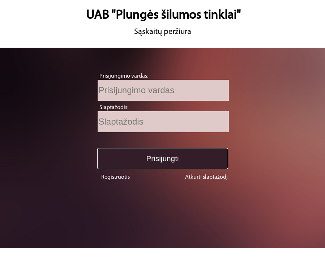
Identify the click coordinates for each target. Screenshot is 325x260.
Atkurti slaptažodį (206, 177)
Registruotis (115, 177)
